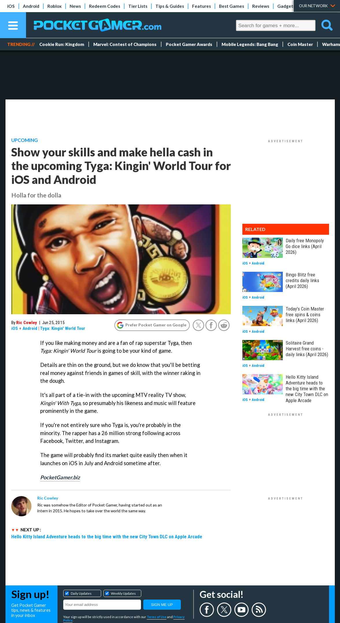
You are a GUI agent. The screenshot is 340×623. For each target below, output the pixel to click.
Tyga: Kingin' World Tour (62, 328)
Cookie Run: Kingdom (61, 44)
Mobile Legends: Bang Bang (250, 44)
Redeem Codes (104, 6)
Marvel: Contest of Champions (125, 44)
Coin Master (300, 44)
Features (201, 6)
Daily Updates (81, 593)
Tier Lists (137, 6)
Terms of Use (156, 617)
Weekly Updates (123, 593)
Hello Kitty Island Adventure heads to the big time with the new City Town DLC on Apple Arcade (106, 536)
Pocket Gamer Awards (189, 44)
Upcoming (24, 140)
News (75, 6)
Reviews (260, 6)
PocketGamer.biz (60, 477)
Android (31, 6)
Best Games (231, 6)
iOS (11, 6)
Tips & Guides (169, 6)
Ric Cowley (26, 322)
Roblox (54, 6)
